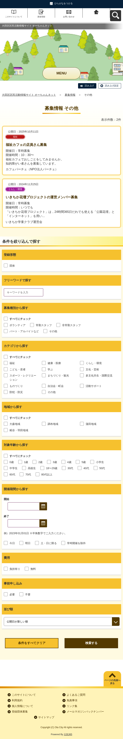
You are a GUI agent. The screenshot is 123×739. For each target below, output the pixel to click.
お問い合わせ (68, 17)
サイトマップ (46, 717)
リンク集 (72, 706)
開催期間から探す (16, 489)
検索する (91, 643)
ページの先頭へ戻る (112, 682)
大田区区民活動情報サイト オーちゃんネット (29, 94)
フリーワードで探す (17, 280)
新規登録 (41, 17)
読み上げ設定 (112, 85)
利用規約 (17, 700)
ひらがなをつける (63, 3)
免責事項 (72, 700)
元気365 (68, 734)
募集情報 (70, 94)
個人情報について (22, 706)
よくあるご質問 (76, 694)
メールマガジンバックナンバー (85, 711)
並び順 (8, 609)
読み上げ (89, 85)
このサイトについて (13, 17)
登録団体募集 (20, 711)
